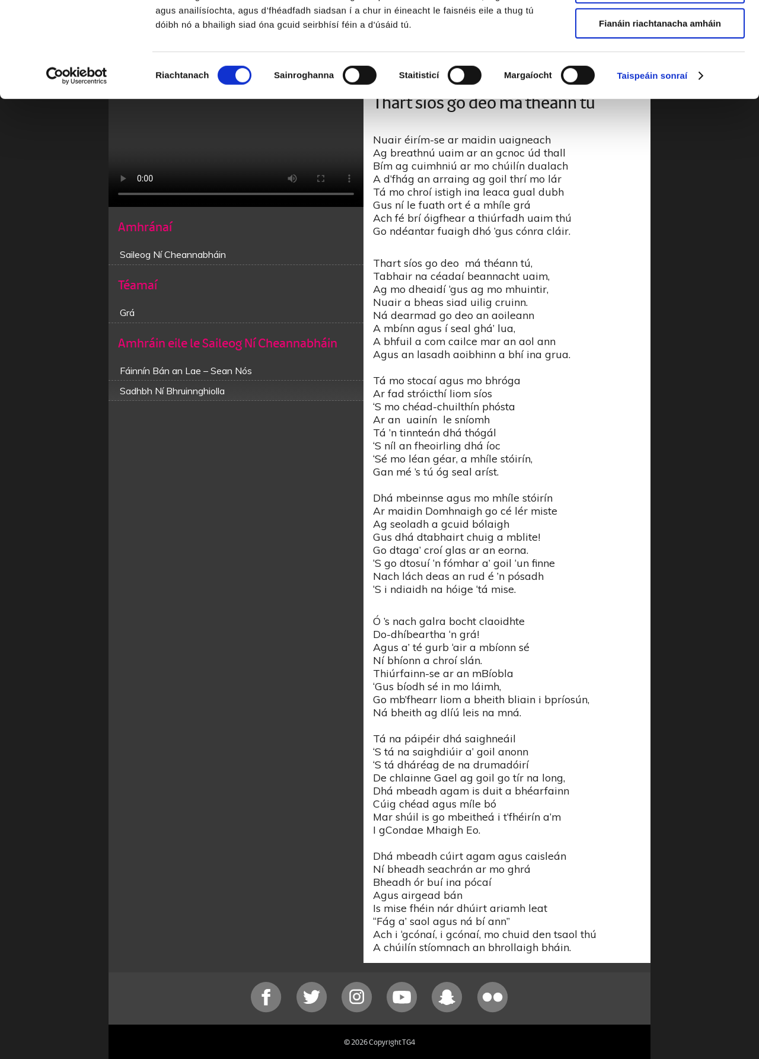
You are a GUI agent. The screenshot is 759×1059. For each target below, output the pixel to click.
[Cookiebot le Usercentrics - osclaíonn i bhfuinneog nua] (77, 151)
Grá (127, 312)
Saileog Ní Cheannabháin (173, 254)
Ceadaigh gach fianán (660, 29)
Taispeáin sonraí (652, 151)
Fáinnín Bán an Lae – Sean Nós (186, 371)
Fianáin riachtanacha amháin (660, 99)
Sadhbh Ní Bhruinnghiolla (172, 391)
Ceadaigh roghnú (659, 64)
